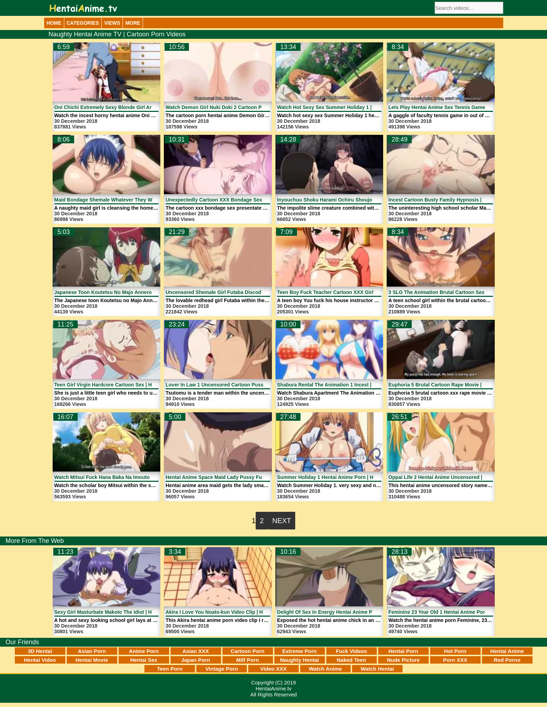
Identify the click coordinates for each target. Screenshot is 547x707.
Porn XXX (455, 660)
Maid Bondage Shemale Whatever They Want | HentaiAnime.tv (127, 200)
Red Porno (507, 660)
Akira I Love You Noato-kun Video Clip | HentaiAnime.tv (230, 612)
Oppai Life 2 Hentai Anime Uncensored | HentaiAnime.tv (453, 477)
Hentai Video (40, 660)
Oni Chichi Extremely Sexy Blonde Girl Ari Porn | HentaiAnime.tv (130, 107)
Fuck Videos (351, 651)
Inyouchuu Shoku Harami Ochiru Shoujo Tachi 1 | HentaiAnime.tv (353, 200)
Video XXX (273, 669)
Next (281, 521)
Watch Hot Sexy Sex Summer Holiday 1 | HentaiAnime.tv (343, 107)
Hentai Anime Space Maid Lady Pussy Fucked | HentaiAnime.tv (239, 477)
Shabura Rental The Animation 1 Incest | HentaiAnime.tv (343, 385)
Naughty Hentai (299, 660)
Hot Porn (455, 651)
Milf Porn (247, 660)
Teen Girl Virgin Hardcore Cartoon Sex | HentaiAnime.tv (119, 385)
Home (54, 23)
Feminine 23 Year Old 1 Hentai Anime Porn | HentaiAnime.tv (458, 612)
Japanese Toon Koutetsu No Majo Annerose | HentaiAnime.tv (125, 292)
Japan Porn (195, 660)
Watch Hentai (377, 669)
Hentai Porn (403, 651)
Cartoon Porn (247, 651)
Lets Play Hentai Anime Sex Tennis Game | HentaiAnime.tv (456, 107)
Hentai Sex (143, 660)
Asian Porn (92, 651)
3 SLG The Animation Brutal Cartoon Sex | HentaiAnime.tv (456, 292)
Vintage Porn (221, 669)
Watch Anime (325, 669)
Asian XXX (195, 651)
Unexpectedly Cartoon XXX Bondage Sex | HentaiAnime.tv (234, 200)
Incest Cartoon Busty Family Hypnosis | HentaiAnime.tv (453, 200)
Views (112, 23)
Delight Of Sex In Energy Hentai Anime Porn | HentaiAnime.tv (349, 612)
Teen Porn (169, 669)
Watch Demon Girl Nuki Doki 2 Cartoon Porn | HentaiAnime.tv (238, 107)
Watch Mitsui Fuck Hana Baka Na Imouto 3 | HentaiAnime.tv (124, 477)
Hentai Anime (507, 651)
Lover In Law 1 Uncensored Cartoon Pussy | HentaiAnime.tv (236, 385)
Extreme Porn (299, 651)
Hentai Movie (92, 660)
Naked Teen (351, 660)
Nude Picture (403, 660)
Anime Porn (144, 651)
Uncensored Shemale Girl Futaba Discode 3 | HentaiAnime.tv (237, 292)
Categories (83, 23)
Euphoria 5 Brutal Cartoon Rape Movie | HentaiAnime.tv (453, 385)
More (132, 23)
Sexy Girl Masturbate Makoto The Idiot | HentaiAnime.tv (119, 612)
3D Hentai (40, 651)
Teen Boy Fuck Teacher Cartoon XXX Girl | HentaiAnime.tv (345, 292)
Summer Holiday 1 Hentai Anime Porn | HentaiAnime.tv (341, 477)
